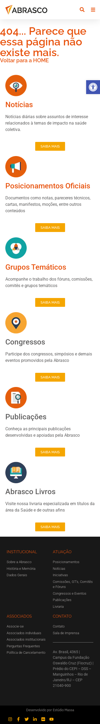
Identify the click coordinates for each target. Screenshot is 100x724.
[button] (93, 87)
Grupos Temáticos (35, 267)
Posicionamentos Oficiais (47, 185)
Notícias (19, 104)
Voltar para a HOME (24, 60)
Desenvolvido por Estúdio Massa (50, 710)
